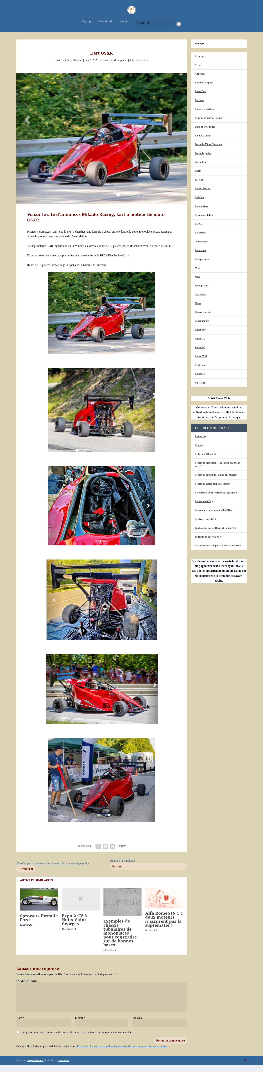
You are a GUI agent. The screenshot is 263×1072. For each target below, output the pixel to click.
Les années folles (204, 222)
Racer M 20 (201, 363)
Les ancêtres (201, 213)
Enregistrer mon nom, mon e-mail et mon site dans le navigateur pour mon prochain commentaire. (77, 1039)
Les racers (106, 67)
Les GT (199, 231)
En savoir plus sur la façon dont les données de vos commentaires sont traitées (122, 1053)
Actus (198, 72)
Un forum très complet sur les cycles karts (217, 552)
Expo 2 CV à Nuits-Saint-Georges (75, 927)
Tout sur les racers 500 (207, 544)
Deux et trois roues (205, 134)
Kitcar (198, 452)
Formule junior (203, 160)
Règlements (201, 372)
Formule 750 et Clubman (208, 151)
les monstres (201, 248)
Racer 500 (200, 337)
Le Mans (199, 204)
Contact (123, 28)
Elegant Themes (35, 1067)
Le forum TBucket (205, 461)
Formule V (201, 169)
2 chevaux (200, 63)
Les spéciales (202, 266)
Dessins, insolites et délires (209, 125)
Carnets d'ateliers (204, 116)
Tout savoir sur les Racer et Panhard (214, 535)
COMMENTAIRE (27, 987)
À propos (87, 28)
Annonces (200, 81)
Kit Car (199, 187)
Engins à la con (203, 142)
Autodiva (200, 443)
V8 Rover (200, 390)
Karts (198, 178)
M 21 (197, 275)
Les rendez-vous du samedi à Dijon (213, 517)
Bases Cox (200, 98)
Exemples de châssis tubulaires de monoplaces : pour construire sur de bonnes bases (120, 940)
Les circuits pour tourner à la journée (215, 499)
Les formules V (203, 508)
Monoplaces (120, 67)
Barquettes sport (204, 89)
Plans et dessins (203, 319)
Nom (20, 1025)
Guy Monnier (75, 67)
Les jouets (200, 239)
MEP (197, 284)
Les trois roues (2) (204, 526)
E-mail (80, 1025)
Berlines (199, 107)
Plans (198, 310)
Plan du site (106, 28)
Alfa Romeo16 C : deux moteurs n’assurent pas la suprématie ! (163, 926)
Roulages (200, 381)
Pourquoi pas (202, 328)
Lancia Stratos (203, 195)
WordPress (63, 1067)
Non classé (200, 301)
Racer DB (200, 354)
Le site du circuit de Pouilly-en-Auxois (215, 482)
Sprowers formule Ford (39, 925)
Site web (137, 1025)
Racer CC (200, 346)
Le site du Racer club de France (212, 491)
